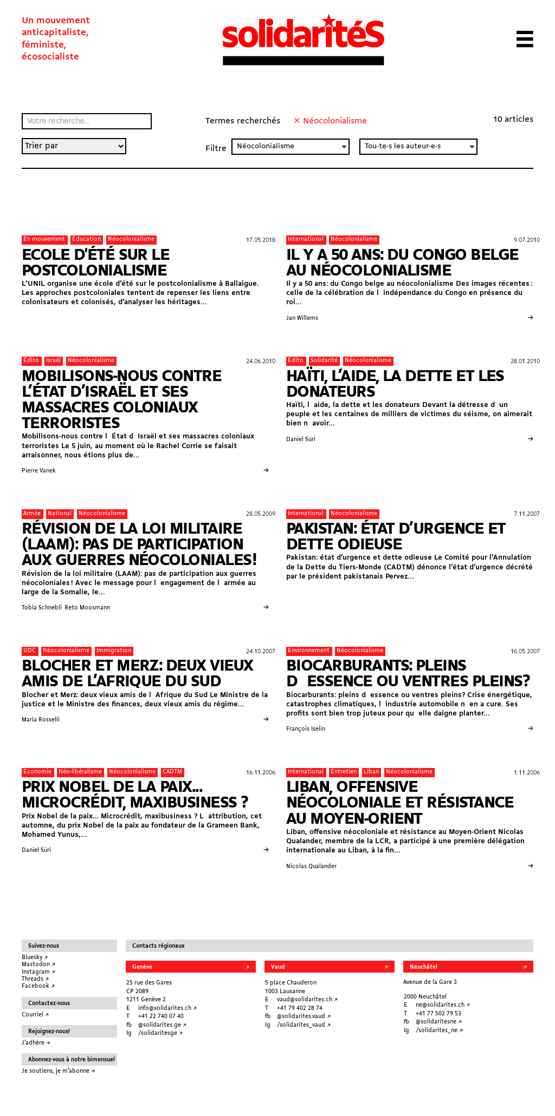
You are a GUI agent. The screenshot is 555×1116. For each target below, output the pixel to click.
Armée (32, 514)
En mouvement (44, 239)
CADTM (172, 772)
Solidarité (324, 361)
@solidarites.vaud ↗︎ (304, 1017)
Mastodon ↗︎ (38, 965)
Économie (37, 772)
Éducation (86, 239)
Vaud (278, 967)
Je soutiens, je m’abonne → (58, 1071)
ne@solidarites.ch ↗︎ (443, 1005)
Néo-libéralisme (80, 772)
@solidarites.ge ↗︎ (162, 1025)
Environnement (309, 651)
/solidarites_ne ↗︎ (439, 1031)
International (306, 239)
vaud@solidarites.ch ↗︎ (307, 1000)
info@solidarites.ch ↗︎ (167, 1009)
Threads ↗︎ (35, 979)
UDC (29, 651)
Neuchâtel (423, 967)
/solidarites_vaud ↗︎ (304, 1025)
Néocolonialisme (131, 239)
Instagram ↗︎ (38, 972)
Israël (53, 361)
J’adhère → (36, 1043)
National (60, 514)
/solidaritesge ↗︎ (160, 1033)
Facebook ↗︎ (38, 986)
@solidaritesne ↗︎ (439, 1022)
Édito (31, 361)
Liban (371, 772)
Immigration (113, 651)
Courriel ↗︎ (35, 1015)
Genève (142, 967)
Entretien (344, 772)
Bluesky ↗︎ (35, 958)
